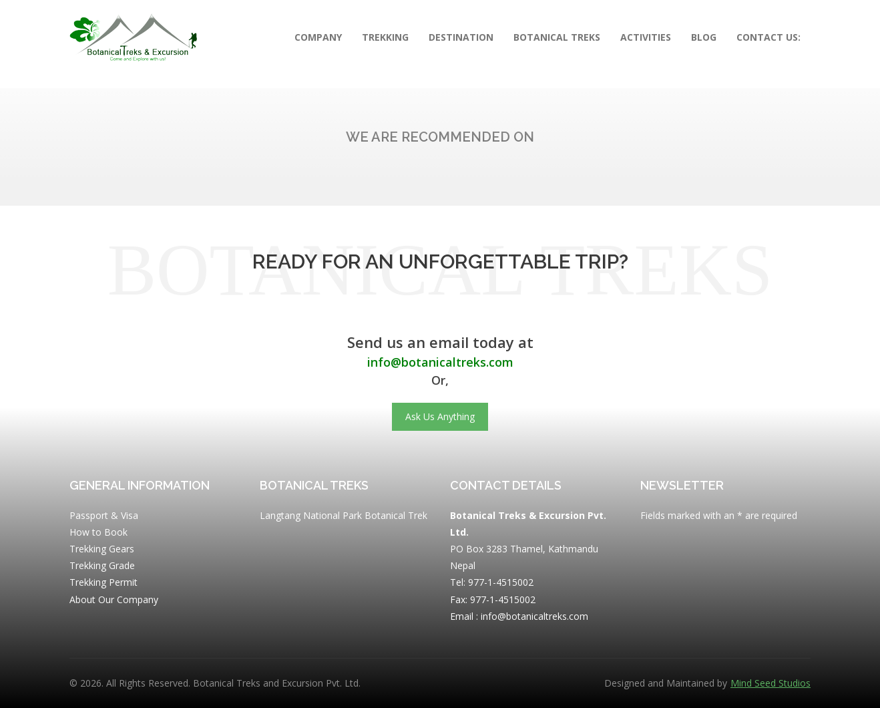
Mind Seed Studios (770, 683)
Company (318, 37)
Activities (645, 37)
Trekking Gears (101, 548)
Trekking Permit (103, 582)
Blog (703, 37)
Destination (461, 37)
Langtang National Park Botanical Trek (343, 515)
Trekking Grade (102, 565)
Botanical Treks (556, 37)
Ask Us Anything (440, 416)
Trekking (385, 37)
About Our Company (113, 599)
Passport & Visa (103, 515)
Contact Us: (768, 37)
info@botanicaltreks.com (440, 362)
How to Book (98, 532)
